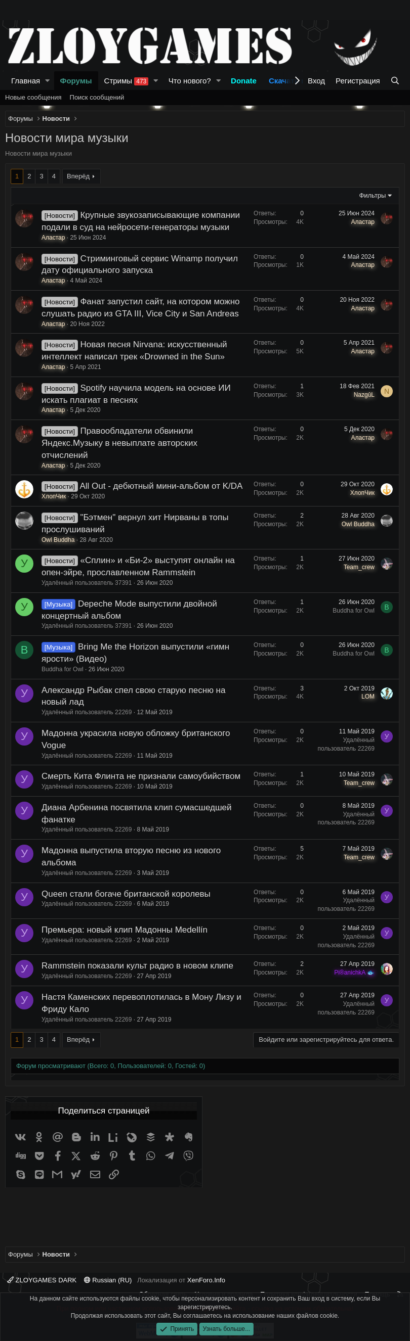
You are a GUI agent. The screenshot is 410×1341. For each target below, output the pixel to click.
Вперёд (78, 176)
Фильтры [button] (372, 195)
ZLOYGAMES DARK (41, 1280)
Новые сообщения (33, 97)
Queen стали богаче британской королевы (126, 894)
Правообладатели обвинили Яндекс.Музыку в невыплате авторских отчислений (119, 443)
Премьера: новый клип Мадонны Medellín (125, 930)
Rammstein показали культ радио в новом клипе (137, 965)
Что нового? (190, 80)
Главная (25, 80)
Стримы (126, 80)
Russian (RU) (108, 1280)
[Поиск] (395, 80)
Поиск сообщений (97, 97)
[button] (47, 80)
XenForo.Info (206, 1280)
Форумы (76, 80)
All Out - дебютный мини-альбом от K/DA (160, 486)
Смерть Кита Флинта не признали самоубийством (141, 776)
